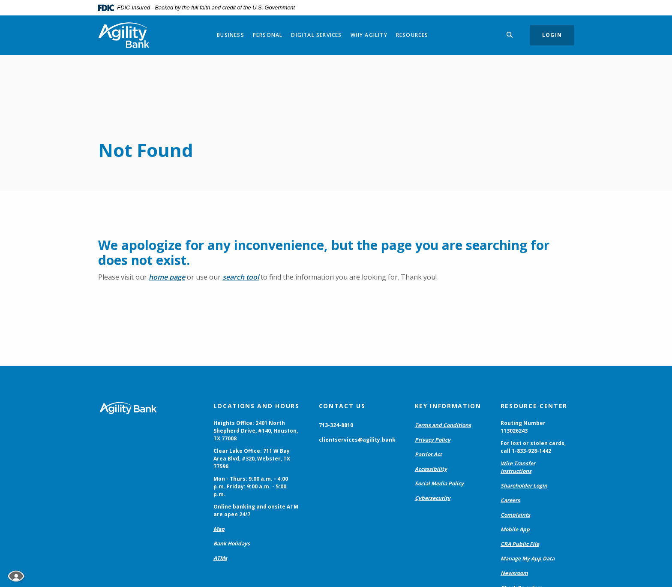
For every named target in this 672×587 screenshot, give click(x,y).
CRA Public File (520, 544)
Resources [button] (412, 35)
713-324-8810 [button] (336, 425)
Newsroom (514, 573)
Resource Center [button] (534, 406)
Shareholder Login (524, 485)
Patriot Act (428, 454)
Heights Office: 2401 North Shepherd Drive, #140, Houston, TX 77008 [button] (255, 430)
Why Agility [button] (369, 35)
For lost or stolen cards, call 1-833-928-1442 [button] (533, 447)
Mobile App (515, 529)
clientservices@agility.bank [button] (357, 439)
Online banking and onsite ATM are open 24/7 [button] (255, 510)
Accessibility (431, 469)
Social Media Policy (439, 483)
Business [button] (230, 35)
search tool (240, 277)
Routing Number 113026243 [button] (523, 426)
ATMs (220, 558)
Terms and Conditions (443, 425)
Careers (510, 500)
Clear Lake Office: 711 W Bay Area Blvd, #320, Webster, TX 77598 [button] (251, 458)
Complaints (515, 514)
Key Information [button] (448, 406)
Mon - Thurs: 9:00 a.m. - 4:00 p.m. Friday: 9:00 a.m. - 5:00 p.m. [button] (250, 486)
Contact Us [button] (342, 406)
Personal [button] (268, 35)
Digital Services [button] (316, 35)
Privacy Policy (432, 439)
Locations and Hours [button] (256, 406)
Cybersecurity (432, 498)
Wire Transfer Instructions (518, 467)
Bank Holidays (231, 543)
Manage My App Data (528, 558)
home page (167, 277)
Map (219, 529)
